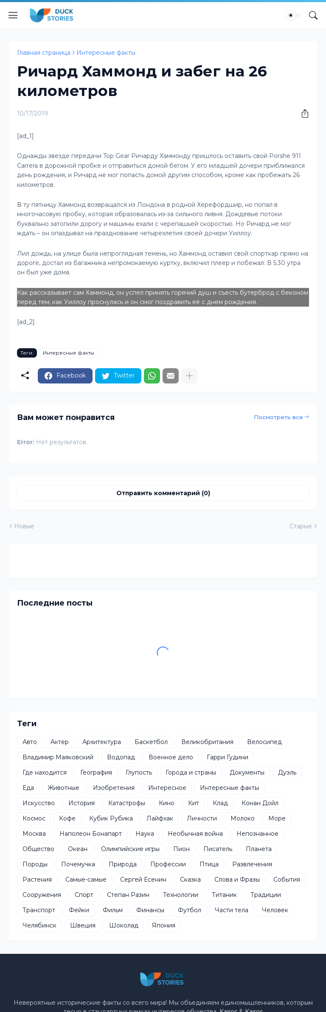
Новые (24, 526)
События (286, 879)
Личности (202, 818)
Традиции (265, 895)
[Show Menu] (13, 15)
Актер (60, 742)
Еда (28, 788)
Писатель (217, 849)
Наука (144, 833)
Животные (63, 788)
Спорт (84, 895)
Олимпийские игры (130, 849)
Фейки (79, 910)
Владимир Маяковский (57, 757)
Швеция (83, 925)
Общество (38, 849)
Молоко (242, 818)
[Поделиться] (302, 113)
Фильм (113, 910)
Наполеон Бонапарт (90, 833)
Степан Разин (128, 895)
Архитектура (101, 742)
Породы (35, 864)
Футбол (189, 910)
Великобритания (207, 742)
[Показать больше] (189, 375)
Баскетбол (151, 742)
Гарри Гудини (227, 757)
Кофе (67, 818)
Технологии (180, 895)
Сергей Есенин (143, 879)
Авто (29, 742)
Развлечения (252, 864)
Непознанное (257, 833)
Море (277, 818)
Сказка (190, 879)
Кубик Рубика (111, 818)
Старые (300, 526)
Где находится (44, 772)
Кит (193, 803)
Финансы (150, 910)
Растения (37, 879)
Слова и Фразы (237, 879)
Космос (33, 818)
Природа (123, 864)
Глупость (139, 772)
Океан (77, 849)
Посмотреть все (278, 417)
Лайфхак (159, 818)
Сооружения (41, 895)
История (81, 803)
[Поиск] (313, 15)
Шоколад (123, 925)
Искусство (38, 803)
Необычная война (195, 833)
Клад (220, 803)
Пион (181, 849)
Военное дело (171, 757)
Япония (163, 925)
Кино (166, 803)
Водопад (121, 757)
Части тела (231, 910)
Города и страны (191, 772)
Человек (275, 910)
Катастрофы (126, 803)
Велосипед (264, 742)
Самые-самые (86, 879)
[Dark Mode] (293, 15)
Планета (259, 849)
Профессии (168, 864)
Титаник (224, 895)
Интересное (167, 788)
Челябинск (39, 925)
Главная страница (43, 53)
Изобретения (114, 788)
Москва (34, 833)
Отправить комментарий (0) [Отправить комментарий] (163, 493)
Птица (209, 864)
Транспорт (38, 910)
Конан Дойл (260, 803)
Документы (247, 772)
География (96, 772)
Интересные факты (105, 53)
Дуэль (287, 772)
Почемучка (78, 864)
